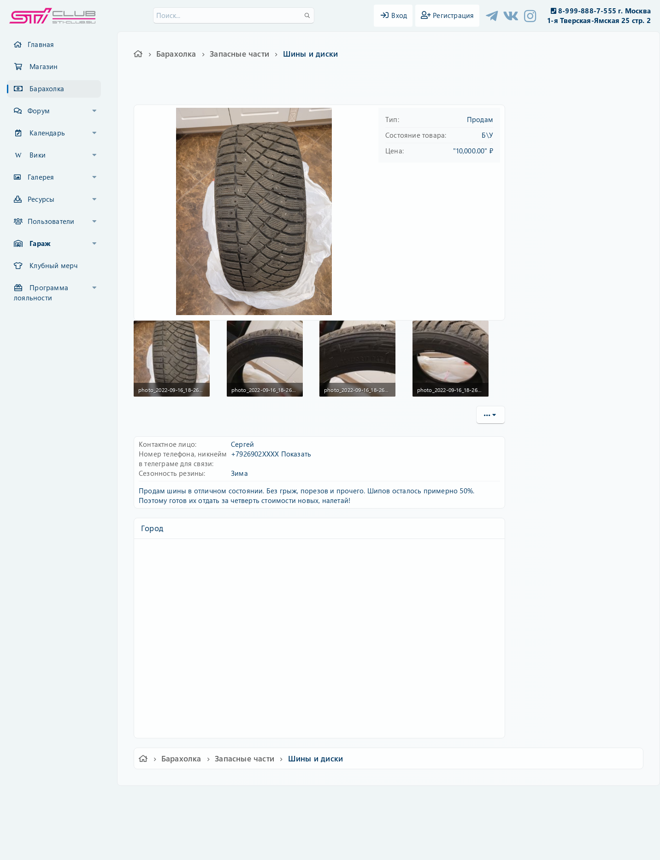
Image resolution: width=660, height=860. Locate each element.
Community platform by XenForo (329, 811)
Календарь (47, 132)
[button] (94, 111)
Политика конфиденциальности (392, 799)
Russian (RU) (195, 799)
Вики (37, 154)
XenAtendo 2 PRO (294, 833)
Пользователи (51, 221)
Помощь (461, 799)
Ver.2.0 (152, 799)
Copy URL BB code (547, 439)
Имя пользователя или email (569, 136)
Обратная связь (249, 799)
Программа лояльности (41, 292)
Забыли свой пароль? (558, 194)
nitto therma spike (293, 89)
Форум (39, 110)
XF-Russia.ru (42, 818)
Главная (41, 44)
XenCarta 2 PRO (294, 825)
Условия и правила (308, 799)
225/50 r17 (249, 89)
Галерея (41, 176)
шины (332, 89)
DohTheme (354, 847)
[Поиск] (233, 15)
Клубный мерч (53, 265)
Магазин (43, 66)
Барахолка (46, 88)
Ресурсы (41, 199)
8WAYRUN (372, 825)
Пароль (534, 166)
